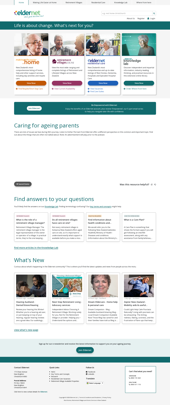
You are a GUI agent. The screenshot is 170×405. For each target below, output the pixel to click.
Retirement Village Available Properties (65, 381)
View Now (31, 83)
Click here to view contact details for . (31, 392)
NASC (53, 372)
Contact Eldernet (21, 367)
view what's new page (26, 329)
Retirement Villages (74, 2)
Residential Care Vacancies (60, 379)
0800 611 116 (135, 384)
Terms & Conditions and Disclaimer (90, 397)
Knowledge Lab (120, 2)
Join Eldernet (85, 350)
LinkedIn (90, 374)
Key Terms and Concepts (60, 374)
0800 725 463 (135, 378)
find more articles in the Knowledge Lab (36, 247)
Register (141, 18)
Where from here (143, 2)
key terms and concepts (100, 206)
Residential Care (98, 2)
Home (21, 2)
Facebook (90, 372)
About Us (131, 18)
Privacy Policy (107, 397)
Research (54, 376)
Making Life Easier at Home (45, 2)
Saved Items (22, 184)
